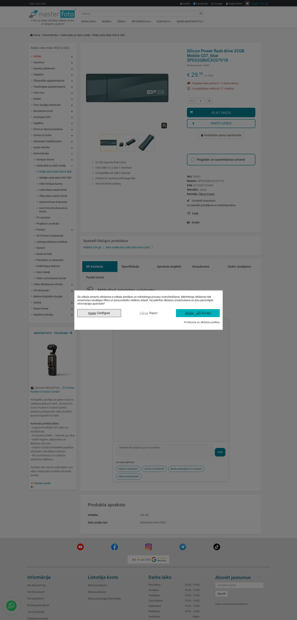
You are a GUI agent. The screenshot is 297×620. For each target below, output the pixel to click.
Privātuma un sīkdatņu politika (202, 322)
